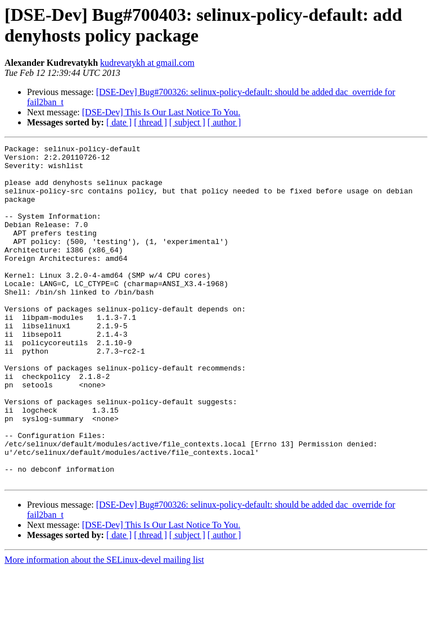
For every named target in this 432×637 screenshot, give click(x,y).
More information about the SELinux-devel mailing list (104, 627)
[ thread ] (150, 122)
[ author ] (224, 122)
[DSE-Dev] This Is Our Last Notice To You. (161, 112)
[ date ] (119, 122)
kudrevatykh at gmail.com (147, 62)
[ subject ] (187, 122)
